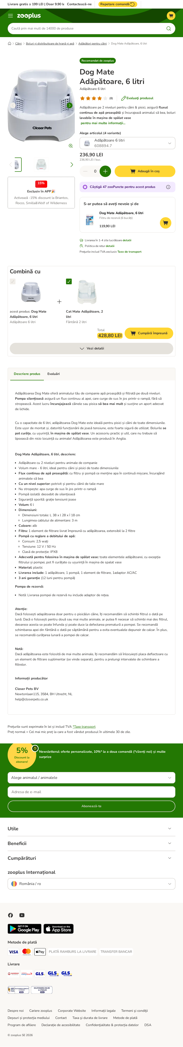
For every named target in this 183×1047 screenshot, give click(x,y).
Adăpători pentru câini (92, 43)
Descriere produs (27, 374)
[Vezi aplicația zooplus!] (24, 933)
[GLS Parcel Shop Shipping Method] (66, 974)
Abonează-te (91, 806)
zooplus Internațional (31, 872)
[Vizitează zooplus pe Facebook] (10, 915)
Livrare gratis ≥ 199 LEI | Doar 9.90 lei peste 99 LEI (47, 4)
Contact (61, 1018)
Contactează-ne (79, 4)
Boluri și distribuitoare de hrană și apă (50, 43)
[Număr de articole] (95, 171)
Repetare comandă (117, 4)
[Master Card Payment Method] (26, 953)
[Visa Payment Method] (13, 953)
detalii (127, 240)
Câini (18, 43)
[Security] (18, 991)
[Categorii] (10, 15)
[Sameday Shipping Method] (13, 974)
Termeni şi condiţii (134, 1011)
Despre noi (16, 1011)
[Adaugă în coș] (145, 171)
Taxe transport (85, 726)
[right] (69, 105)
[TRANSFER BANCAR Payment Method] (116, 952)
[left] (13, 105)
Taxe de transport (129, 252)
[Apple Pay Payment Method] (40, 953)
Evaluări (53, 374)
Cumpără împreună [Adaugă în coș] (151, 334)
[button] (98, 61)
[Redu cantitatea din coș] (85, 171)
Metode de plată (125, 1018)
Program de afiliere (22, 1025)
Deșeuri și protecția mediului (29, 1018)
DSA (147, 1025)
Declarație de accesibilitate (60, 1025)
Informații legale (104, 1011)
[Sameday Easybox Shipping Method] (26, 974)
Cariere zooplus (40, 1011)
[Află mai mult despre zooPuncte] (168, 187)
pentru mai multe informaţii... (103, 123)
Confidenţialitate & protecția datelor (112, 1025)
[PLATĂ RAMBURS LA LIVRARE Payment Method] (72, 952)
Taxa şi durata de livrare (89, 1018)
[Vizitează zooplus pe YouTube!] (22, 915)
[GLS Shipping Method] (40, 974)
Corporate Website (72, 1011)
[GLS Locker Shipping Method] (53, 974)
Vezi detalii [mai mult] (91, 349)
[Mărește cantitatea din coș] (105, 171)
